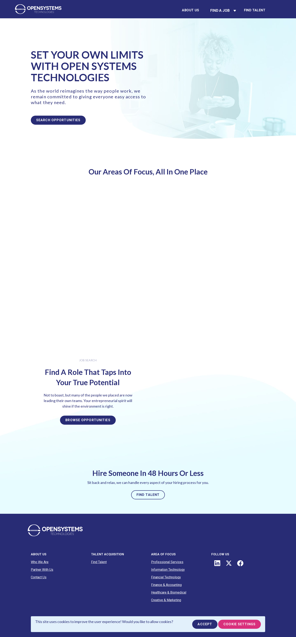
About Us (190, 10)
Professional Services (167, 562)
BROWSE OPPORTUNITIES (87, 420)
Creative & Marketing (166, 600)
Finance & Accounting (166, 585)
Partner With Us (42, 570)
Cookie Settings (239, 624)
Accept (205, 624)
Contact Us (38, 577)
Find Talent (254, 10)
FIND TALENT (148, 495)
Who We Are (40, 562)
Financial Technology (166, 577)
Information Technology (168, 570)
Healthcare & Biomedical (168, 592)
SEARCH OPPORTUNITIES (58, 120)
